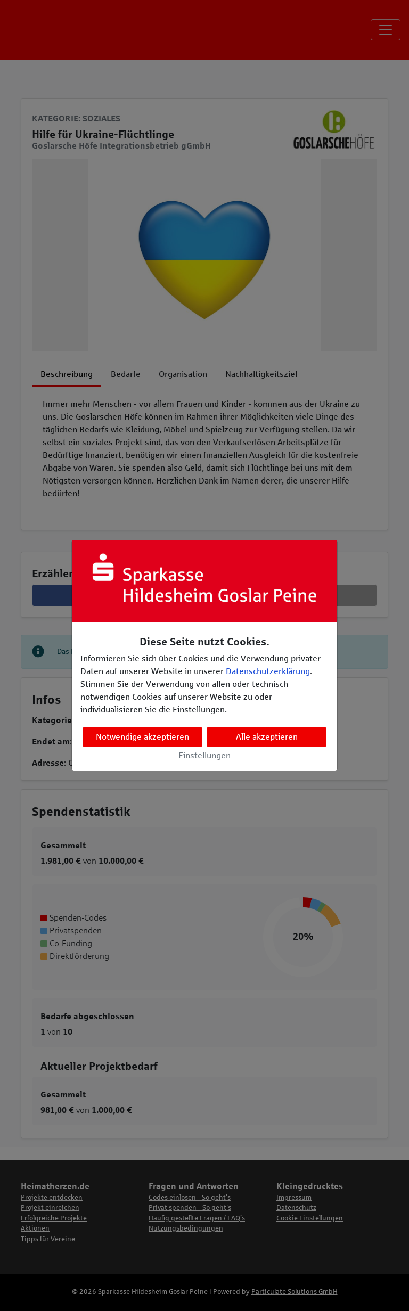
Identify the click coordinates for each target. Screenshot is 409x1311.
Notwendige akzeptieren (142, 736)
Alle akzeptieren (267, 736)
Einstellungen (204, 755)
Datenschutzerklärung (268, 671)
